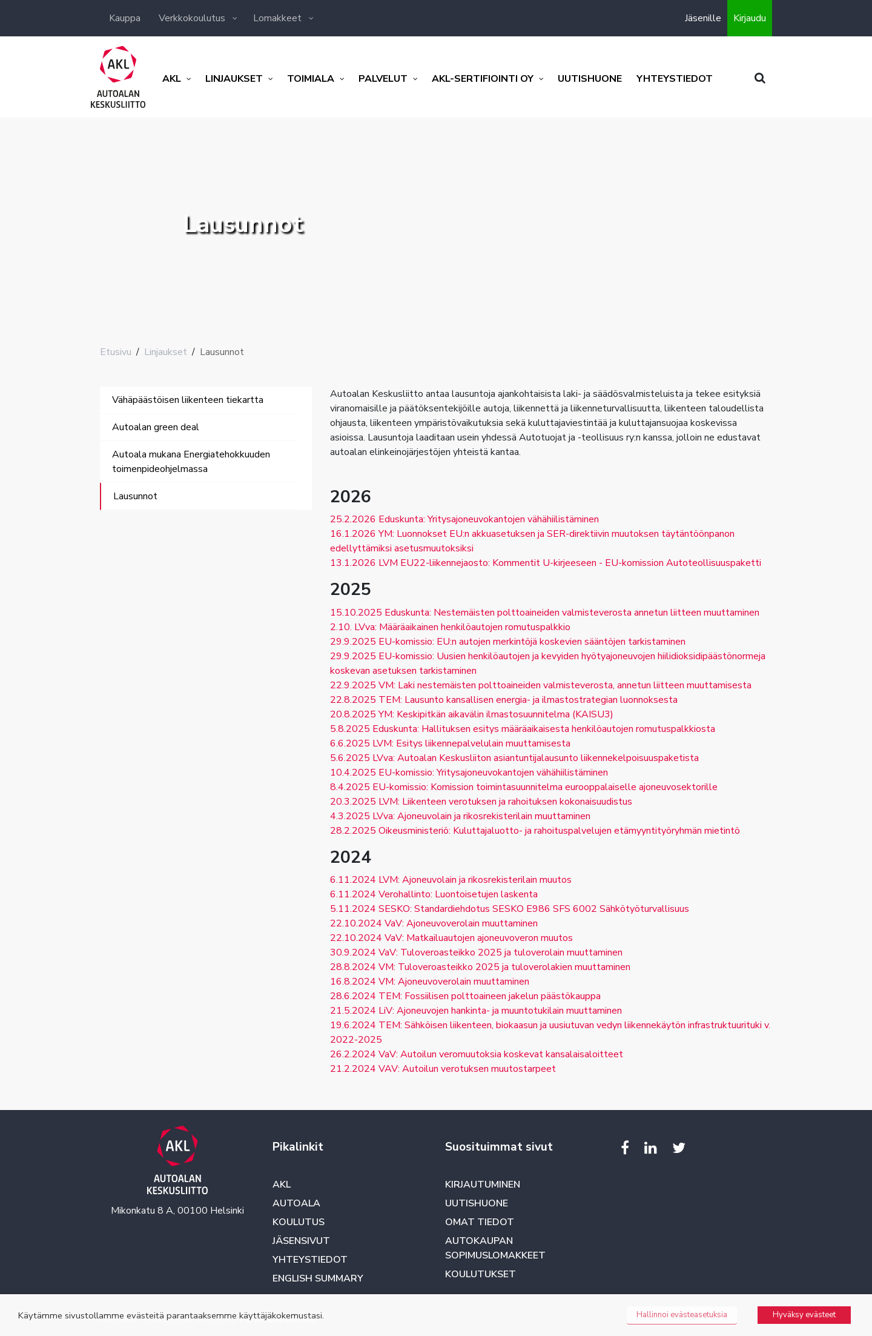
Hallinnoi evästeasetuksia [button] (681, 1314)
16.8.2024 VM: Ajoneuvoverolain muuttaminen (429, 981)
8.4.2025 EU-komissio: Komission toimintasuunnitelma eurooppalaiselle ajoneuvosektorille (524, 787)
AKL (281, 1184)
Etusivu (115, 352)
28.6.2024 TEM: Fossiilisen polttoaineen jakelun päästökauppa (465, 996)
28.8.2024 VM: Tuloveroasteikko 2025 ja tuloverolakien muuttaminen (480, 967)
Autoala (296, 1203)
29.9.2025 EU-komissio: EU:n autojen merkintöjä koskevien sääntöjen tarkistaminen (507, 641)
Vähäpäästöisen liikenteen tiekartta (187, 400)
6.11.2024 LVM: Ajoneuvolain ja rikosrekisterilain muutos (451, 879)
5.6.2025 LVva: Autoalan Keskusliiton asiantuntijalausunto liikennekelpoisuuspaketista (514, 758)
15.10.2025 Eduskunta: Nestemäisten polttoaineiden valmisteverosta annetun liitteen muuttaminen (544, 612)
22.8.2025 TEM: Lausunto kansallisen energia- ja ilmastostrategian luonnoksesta (504, 699)
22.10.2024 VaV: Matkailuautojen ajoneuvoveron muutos (451, 938)
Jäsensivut (301, 1241)
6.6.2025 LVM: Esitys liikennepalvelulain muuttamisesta (450, 743)
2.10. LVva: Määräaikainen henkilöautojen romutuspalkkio (450, 627)
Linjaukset (165, 352)
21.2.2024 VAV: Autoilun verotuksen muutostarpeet (443, 1068)
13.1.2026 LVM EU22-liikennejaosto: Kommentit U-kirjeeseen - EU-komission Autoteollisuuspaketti (545, 563)
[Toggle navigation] (117, 522)
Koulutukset (480, 1274)
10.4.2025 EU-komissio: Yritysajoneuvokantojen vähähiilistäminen (469, 772)
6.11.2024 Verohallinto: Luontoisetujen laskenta (434, 894)
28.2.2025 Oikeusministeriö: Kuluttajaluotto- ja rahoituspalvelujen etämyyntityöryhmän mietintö (535, 830)
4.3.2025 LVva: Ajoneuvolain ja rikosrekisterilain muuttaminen (460, 816)
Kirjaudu (749, 18)
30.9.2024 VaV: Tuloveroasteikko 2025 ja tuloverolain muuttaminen (476, 952)
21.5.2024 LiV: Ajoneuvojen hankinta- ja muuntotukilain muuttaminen (476, 1010)
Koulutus (298, 1222)
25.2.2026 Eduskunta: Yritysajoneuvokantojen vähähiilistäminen (464, 519)
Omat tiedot (479, 1222)
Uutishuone (476, 1203)
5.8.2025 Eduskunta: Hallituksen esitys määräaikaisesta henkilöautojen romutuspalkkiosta (522, 729)
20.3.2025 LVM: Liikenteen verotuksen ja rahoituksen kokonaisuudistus (481, 801)
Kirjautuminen (482, 1184)
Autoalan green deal (155, 427)
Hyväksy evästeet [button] (804, 1314)
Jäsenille (703, 18)
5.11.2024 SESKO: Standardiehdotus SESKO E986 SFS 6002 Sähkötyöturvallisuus (509, 909)
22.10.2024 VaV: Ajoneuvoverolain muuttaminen (434, 923)
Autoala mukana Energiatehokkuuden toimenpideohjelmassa (191, 462)
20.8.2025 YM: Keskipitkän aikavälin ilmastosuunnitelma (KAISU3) (471, 714)
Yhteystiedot (310, 1259)
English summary (317, 1278)
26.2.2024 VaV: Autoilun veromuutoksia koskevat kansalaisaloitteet (476, 1054)
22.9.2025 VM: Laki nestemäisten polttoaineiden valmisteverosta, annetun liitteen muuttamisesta (540, 685)
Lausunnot (135, 496)
